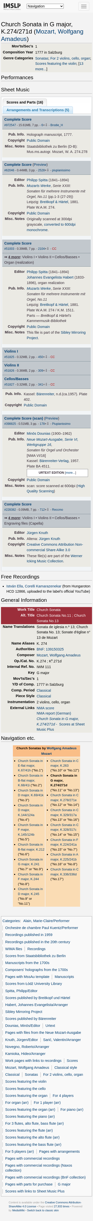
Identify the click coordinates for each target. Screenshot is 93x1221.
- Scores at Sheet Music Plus (61, 724)
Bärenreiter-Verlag (53, 461)
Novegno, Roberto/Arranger (27, 1047)
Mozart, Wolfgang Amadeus (59, 655)
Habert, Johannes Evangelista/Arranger (36, 1005)
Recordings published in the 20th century (37, 942)
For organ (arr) (17, 1103)
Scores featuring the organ (26, 1096)
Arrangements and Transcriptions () (37, 110)
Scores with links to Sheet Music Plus (34, 1191)
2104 (41, 249)
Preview (40, 165)
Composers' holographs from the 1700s (36, 970)
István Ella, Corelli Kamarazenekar (33, 586)
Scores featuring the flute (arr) (29, 1130)
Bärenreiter (45, 394)
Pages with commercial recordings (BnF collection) (45, 1177)
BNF (40, 649)
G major (64, 1184)
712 (42, 509)
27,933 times (61, 1206)
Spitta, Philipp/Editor (21, 991)
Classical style (65, 1068)
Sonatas (41, 58)
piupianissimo (61, 170)
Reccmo (57, 509)
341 (40, 384)
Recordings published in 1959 (28, 935)
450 (40, 357)
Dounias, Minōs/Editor (22, 1026)
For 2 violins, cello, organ (70, 58)
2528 (41, 170)
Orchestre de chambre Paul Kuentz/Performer (41, 928)
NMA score (45, 708)
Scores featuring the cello (25, 1089)
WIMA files (13, 949)
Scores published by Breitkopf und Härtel (37, 998)
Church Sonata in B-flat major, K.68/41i (30, 780)
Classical (44, 690)
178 (42, 424)
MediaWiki (18, 1210)
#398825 (10, 424)
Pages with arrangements (59, 1151)
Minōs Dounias (39, 433)
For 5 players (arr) (19, 1151)
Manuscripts (64, 977)
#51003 (9, 249)
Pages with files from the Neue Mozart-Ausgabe (43, 1033)
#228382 (10, 509)
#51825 (9, 357)
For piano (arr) (72, 1110)
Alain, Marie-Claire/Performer (46, 921)
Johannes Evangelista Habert (50, 277)
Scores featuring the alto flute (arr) (32, 1137)
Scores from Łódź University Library (33, 984)
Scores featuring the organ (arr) (30, 1110)
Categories (11, 921)
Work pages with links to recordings (33, 1061)
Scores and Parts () (24, 102)
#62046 (9, 170)
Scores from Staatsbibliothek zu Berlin (35, 956)
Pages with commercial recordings (32, 1158)
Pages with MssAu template (27, 977)
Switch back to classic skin (43, 1210)
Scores (72, 1061)
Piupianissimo (61, 424)
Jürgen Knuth (37, 533)
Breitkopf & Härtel (54, 202)
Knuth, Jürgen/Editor (21, 1040)
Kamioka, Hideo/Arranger (25, 1054)
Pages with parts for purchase (29, 1184)
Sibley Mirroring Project (23, 1012)
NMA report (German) (54, 713)
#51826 (9, 370)
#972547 (10, 125)
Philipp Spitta (37, 180)
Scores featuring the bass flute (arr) (33, 1145)
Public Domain (38, 141)
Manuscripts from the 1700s (27, 963)
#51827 (9, 384)
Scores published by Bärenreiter (30, 1019)
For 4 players (63, 1096)
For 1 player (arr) (47, 1103)
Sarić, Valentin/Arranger (62, 1040)
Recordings (36, 949)
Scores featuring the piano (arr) (30, 1116)
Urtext (50, 1026)
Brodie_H (56, 125)
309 (40, 370)
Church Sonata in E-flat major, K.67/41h (30, 765)
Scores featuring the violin (55, 64)
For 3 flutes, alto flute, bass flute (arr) (34, 1123)
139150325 (55, 649)
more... (70, 472)
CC (54, 249)
